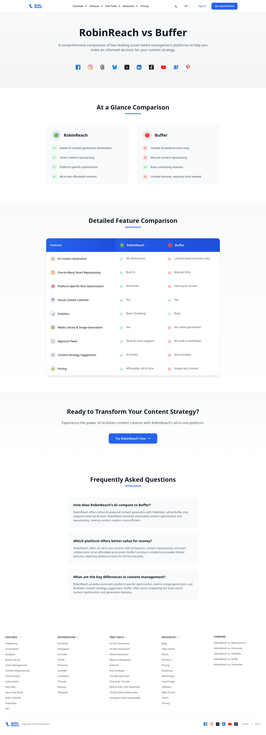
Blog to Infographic (120, 659)
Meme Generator (119, 654)
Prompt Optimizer (120, 676)
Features (96, 6)
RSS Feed (10, 686)
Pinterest (63, 665)
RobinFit (114, 665)
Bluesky (62, 686)
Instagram (63, 648)
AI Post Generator (119, 643)
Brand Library (13, 659)
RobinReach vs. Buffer (226, 659)
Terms (165, 697)
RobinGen (10, 703)
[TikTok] (236, 724)
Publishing (11, 643)
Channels (80, 6)
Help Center (168, 648)
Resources (130, 6)
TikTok (61, 659)
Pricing (144, 6)
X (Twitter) (63, 676)
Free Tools (112, 6)
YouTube (62, 654)
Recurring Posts (14, 692)
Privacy (166, 703)
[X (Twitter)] (217, 724)
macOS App (168, 681)
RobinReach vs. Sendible (227, 653)
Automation (12, 681)
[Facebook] (205, 724)
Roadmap (167, 670)
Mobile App (168, 676)
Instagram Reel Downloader (125, 697)
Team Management (16, 665)
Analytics (10, 654)
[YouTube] (230, 724)
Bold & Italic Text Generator (125, 686)
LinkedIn (62, 670)
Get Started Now (224, 6)
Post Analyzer (117, 670)
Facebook (63, 643)
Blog (164, 643)
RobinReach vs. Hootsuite (228, 648)
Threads (62, 681)
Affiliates (167, 686)
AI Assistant (11, 648)
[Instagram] (211, 724)
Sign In (202, 6)
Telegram (63, 692)
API (7, 708)
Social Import (12, 676)
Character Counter (120, 681)
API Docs (167, 659)
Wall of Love (168, 692)
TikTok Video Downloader (124, 692)
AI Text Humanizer (120, 648)
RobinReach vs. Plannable (228, 664)
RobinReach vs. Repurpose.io (230, 642)
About (165, 654)
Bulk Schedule (13, 697)
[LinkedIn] (223, 724)
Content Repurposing (17, 670)
